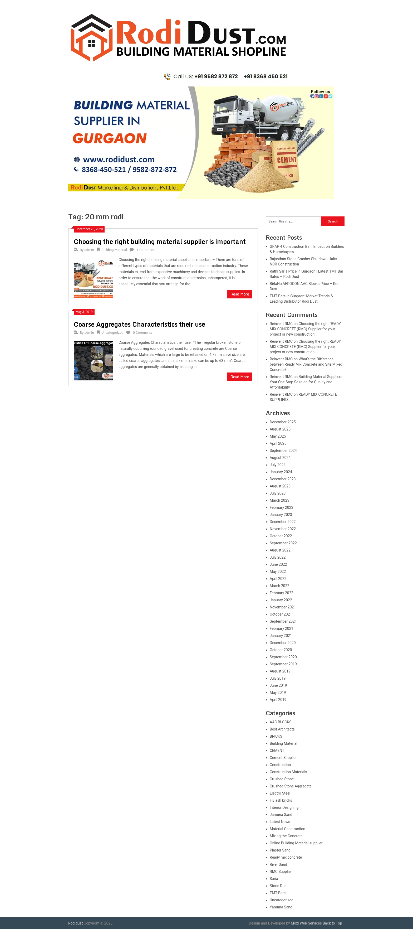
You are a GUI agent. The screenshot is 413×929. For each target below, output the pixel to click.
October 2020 (281, 650)
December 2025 (283, 422)
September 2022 (283, 543)
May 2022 (278, 571)
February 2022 (281, 593)
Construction (280, 765)
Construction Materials (288, 772)
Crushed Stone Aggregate (291, 786)
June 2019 (278, 685)
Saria (274, 879)
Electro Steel (280, 793)
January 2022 (281, 600)
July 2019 (278, 678)
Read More (239, 294)
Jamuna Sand (281, 814)
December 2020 (283, 643)
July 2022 (278, 557)
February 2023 (281, 507)
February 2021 (281, 628)
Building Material (114, 250)
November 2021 (283, 607)
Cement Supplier (283, 758)
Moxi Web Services (306, 923)
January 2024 (281, 472)
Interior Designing (284, 807)
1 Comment (146, 250)
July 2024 (278, 465)
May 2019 (278, 692)
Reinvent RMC (281, 324)
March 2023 (279, 500)
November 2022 (283, 529)
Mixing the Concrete (286, 836)
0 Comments (143, 333)
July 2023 (278, 493)
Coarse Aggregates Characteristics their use (139, 324)
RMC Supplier (281, 871)
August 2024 (280, 458)
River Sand (278, 864)
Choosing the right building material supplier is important (160, 241)
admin (89, 250)
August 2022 (280, 550)
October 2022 (281, 536)
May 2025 (278, 436)
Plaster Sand (280, 850)
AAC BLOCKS (280, 722)
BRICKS (276, 736)
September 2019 (283, 664)
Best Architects (282, 729)
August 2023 (280, 486)
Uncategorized (112, 333)
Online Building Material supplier (296, 843)
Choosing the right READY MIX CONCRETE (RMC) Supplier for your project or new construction (305, 329)
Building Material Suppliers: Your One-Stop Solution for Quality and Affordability (306, 382)
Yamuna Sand (281, 907)
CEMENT (277, 750)
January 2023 (281, 514)
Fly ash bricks (281, 800)
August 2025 (280, 429)
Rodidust (75, 923)
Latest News (280, 822)
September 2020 (283, 657)
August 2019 (280, 671)
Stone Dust (279, 886)
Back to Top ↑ (334, 923)
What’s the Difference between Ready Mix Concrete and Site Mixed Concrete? (306, 364)
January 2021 (281, 635)
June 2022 (278, 564)
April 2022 (278, 579)
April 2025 (278, 443)
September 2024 (283, 450)
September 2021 (283, 621)
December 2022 (283, 522)
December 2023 (283, 479)
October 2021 (281, 614)
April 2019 (278, 700)
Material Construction (287, 829)
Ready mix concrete (286, 857)
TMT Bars (278, 893)
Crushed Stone (282, 779)
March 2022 (279, 586)
